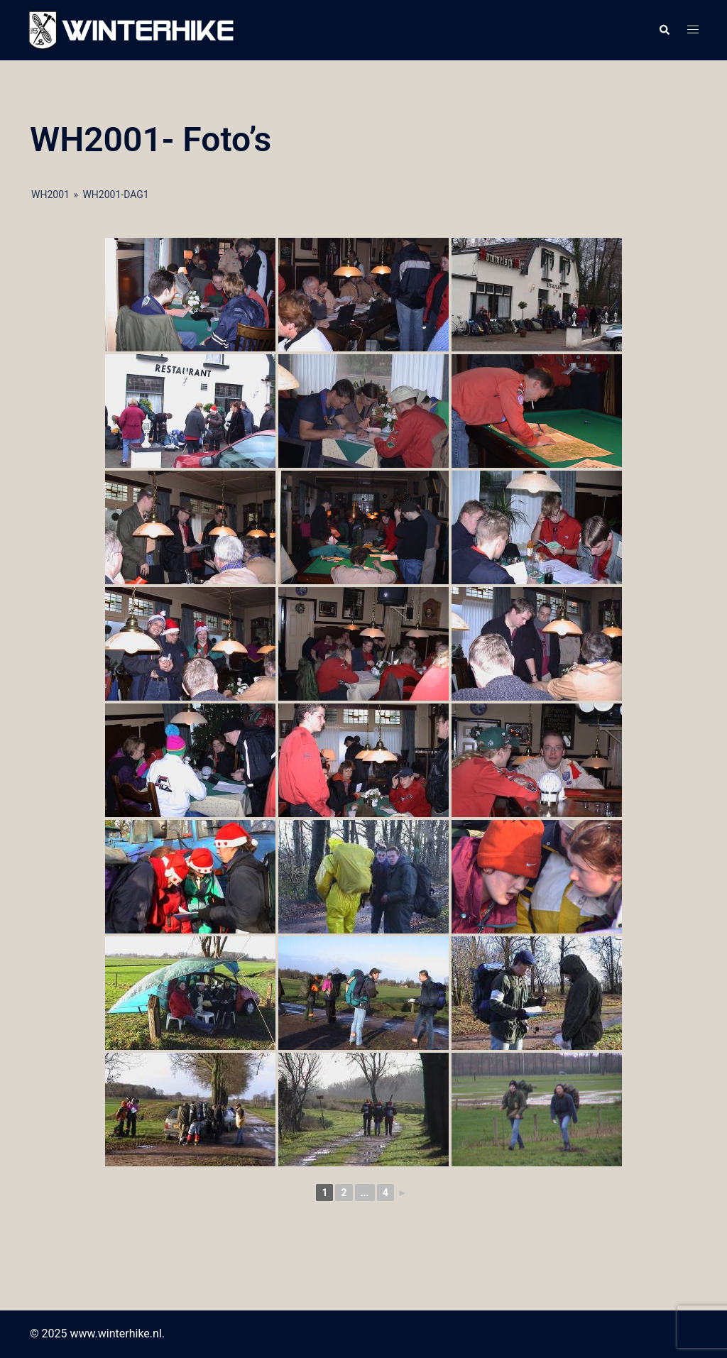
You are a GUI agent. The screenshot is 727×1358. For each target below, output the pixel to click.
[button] (663, 30)
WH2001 (50, 194)
